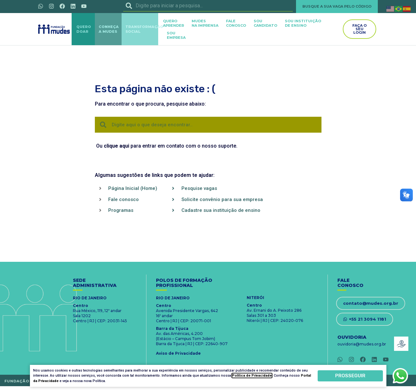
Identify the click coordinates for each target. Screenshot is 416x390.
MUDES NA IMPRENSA (205, 23)
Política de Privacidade (252, 375)
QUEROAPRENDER (173, 23)
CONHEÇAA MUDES (109, 29)
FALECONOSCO (236, 23)
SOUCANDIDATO (265, 23)
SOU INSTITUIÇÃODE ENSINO (303, 23)
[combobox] (208, 5)
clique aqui (116, 146)
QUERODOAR (83, 29)
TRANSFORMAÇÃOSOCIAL (144, 29)
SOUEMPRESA (176, 35)
